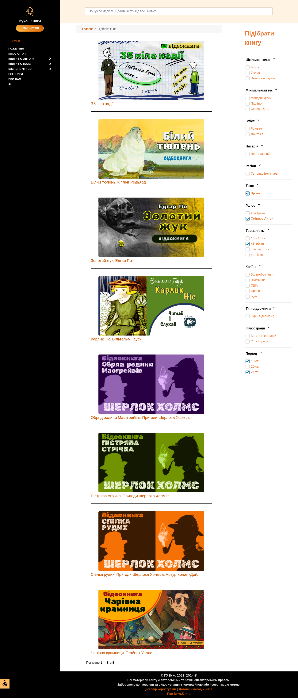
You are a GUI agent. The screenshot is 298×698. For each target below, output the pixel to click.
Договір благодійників (195, 689)
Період (254, 353)
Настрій (255, 146)
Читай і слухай (30, 28)
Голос (253, 205)
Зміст (253, 121)
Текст (253, 186)
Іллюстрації (258, 328)
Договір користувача (161, 689)
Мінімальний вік (262, 90)
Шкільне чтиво (261, 60)
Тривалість (258, 231)
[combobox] (179, 11)
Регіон (254, 166)
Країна (254, 267)
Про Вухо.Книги (179, 693)
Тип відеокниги (261, 308)
